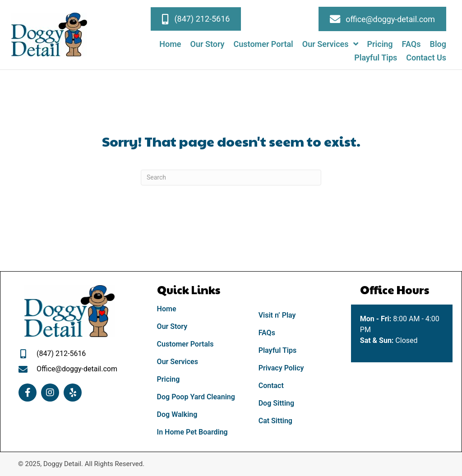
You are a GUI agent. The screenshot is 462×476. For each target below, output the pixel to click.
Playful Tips (278, 350)
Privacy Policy (281, 368)
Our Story (172, 326)
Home (166, 309)
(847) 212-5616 (61, 353)
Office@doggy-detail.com (77, 369)
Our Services (177, 361)
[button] (196, 19)
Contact (271, 385)
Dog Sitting (276, 403)
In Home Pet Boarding (192, 432)
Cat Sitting (275, 420)
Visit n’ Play (277, 315)
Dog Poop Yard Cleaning (196, 397)
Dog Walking (177, 414)
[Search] (231, 177)
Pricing (168, 379)
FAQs (267, 332)
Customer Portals (185, 344)
